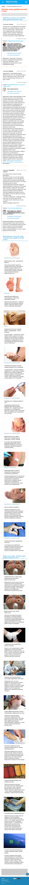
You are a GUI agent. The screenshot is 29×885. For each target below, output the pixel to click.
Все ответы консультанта (13, 55)
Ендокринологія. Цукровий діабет (12, 258)
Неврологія (6, 293)
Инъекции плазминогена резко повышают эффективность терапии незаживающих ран (13, 747)
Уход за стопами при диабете (11, 507)
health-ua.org (13, 2)
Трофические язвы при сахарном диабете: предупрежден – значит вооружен (12, 331)
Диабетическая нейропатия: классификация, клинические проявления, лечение (11, 298)
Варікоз (6, 326)
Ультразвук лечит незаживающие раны (14, 813)
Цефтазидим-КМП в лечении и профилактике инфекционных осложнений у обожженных (12, 472)
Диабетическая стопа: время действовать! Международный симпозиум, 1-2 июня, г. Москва (12, 438)
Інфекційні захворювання (10, 467)
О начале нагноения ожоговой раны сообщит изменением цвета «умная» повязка (13, 851)
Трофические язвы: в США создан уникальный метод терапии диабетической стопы (13, 578)
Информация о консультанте (14, 53)
